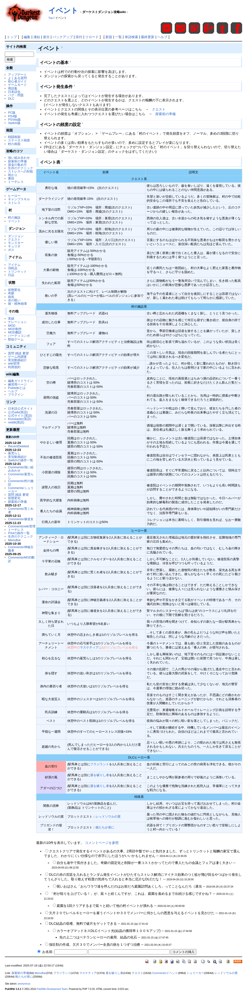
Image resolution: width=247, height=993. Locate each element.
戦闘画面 (14, 137)
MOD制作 (14, 329)
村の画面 (14, 144)
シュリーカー (195, 973)
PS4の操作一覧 (18, 533)
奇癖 (11, 293)
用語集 (12, 88)
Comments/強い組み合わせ (20, 468)
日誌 (11, 275)
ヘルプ (162, 37)
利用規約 (14, 367)
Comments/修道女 (20, 519)
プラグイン (16, 394)
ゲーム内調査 (17, 357)
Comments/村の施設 (20, 482)
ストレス (14, 203)
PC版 (11, 112)
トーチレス (16, 182)
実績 (11, 318)
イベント (63, 10)
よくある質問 (17, 78)
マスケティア (89, 647)
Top (50, 17)
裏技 (11, 178)
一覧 (118, 37)
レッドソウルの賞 (108, 816)
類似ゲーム (16, 339)
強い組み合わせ (19, 157)
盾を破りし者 (99, 775)
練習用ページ (17, 384)
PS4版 (12, 116)
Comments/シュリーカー (20, 489)
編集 (27, 37)
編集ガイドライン (20, 381)
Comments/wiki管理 (21, 526)
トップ (12, 37)
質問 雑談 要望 (18, 353)
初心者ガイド (17, 81)
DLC (11, 98)
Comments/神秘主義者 (20, 548)
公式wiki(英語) (18, 412)
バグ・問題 (16, 95)
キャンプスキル (19, 199)
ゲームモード (17, 85)
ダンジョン (16, 236)
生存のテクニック (20, 168)
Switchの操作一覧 (20, 460)
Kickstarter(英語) (19, 419)
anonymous (24, 983)
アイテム (14, 265)
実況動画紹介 (17, 360)
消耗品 (12, 268)
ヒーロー (14, 196)
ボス (11, 250)
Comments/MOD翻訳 (21, 559)
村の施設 (14, 217)
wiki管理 (14, 363)
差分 (46, 37)
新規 (108, 37)
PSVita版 (14, 119)
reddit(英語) (16, 422)
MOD (11, 325)
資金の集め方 (17, 164)
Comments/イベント (165, 973)
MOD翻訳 (14, 332)
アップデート (17, 74)
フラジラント (99, 764)
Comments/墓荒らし (20, 475)
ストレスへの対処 (20, 171)
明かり (12, 175)
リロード (92, 37)
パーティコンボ (19, 336)
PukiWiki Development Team (52, 989)
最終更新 (147, 37)
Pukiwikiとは (17, 388)
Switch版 (14, 123)
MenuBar (14, 540)
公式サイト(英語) (20, 415)
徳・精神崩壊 (17, 303)
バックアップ (63, 37)
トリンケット (17, 271)
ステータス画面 (19, 140)
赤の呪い (14, 300)
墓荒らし (14, 453)
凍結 (36, 37)
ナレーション (17, 322)
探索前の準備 (17, 161)
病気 (11, 297)
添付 (78, 37)
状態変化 (14, 290)
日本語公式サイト (20, 408)
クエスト (14, 239)
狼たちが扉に (105, 827)
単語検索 (131, 37)
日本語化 (14, 92)
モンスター (16, 243)
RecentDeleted (18, 446)
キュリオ (14, 246)
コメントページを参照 (102, 843)
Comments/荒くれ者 (20, 510)
